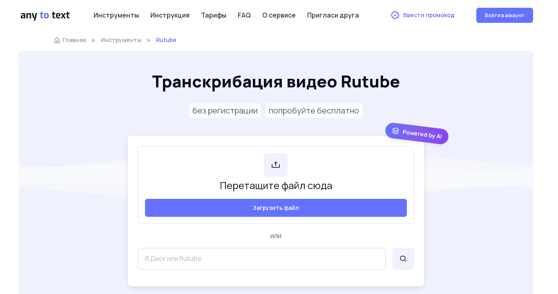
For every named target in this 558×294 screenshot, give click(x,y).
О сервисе (279, 15)
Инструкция (170, 15)
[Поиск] (403, 259)
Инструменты (116, 15)
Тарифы (213, 15)
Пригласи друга (333, 15)
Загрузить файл (276, 208)
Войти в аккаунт (505, 15)
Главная (70, 40)
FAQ (244, 15)
